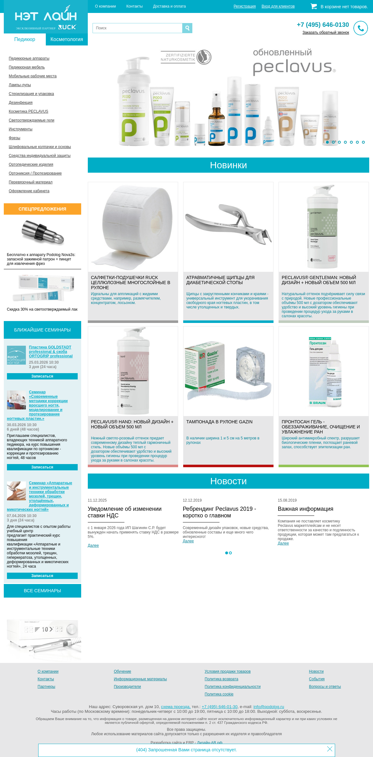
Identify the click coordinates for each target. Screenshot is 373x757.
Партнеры (46, 686)
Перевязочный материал (30, 182)
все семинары (42, 590)
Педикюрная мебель (27, 67)
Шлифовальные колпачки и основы (40, 147)
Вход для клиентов (278, 6)
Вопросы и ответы (325, 686)
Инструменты (21, 129)
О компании (105, 6)
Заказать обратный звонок (326, 32)
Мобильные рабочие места (33, 76)
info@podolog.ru (269, 706)
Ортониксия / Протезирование (35, 173)
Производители (127, 686)
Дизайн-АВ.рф (209, 743)
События (317, 679)
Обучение (122, 671)
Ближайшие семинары (42, 329)
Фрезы (14, 138)
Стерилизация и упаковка (31, 94)
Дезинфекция (21, 102)
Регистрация (245, 6)
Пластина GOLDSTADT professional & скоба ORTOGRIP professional (51, 351)
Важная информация (305, 509)
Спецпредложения (42, 209)
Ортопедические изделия (31, 164)
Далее (93, 545)
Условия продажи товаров (228, 671)
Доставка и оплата (169, 6)
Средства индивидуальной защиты (40, 155)
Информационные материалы (140, 679)
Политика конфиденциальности (233, 686)
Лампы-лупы (20, 85)
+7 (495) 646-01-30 (220, 706)
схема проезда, (176, 706)
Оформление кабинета (29, 191)
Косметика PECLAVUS (28, 111)
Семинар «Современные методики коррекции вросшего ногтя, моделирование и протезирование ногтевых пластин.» (37, 405)
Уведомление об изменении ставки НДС (125, 512)
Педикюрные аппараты (29, 58)
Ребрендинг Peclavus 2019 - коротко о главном (219, 512)
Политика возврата (221, 679)
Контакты (134, 6)
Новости (316, 671)
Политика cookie (219, 694)
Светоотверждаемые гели (31, 120)
